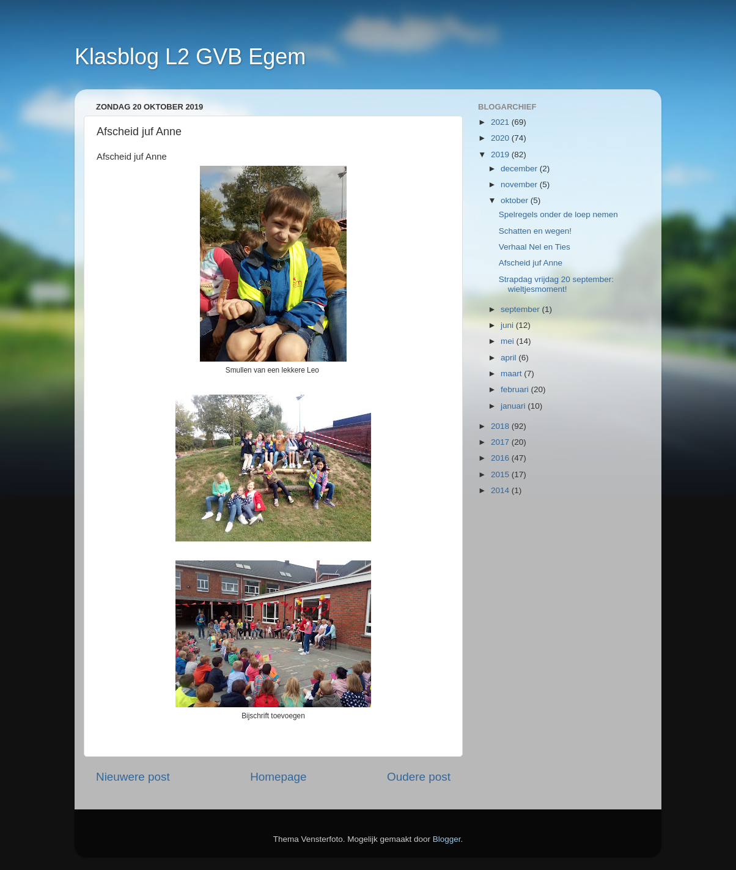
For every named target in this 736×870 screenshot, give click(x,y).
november (520, 184)
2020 (501, 138)
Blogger (447, 839)
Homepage (278, 776)
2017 (501, 442)
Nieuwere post (133, 776)
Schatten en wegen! (535, 231)
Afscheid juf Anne (530, 262)
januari (514, 406)
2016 (501, 458)
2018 (501, 426)
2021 (501, 122)
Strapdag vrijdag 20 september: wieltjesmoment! (556, 284)
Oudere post (419, 776)
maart (512, 373)
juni (508, 325)
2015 (501, 474)
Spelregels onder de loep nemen (558, 214)
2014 (501, 490)
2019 (501, 154)
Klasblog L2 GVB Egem (190, 56)
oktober (516, 200)
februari (516, 389)
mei (509, 341)
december (520, 168)
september (521, 309)
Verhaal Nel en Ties (534, 246)
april (509, 357)
